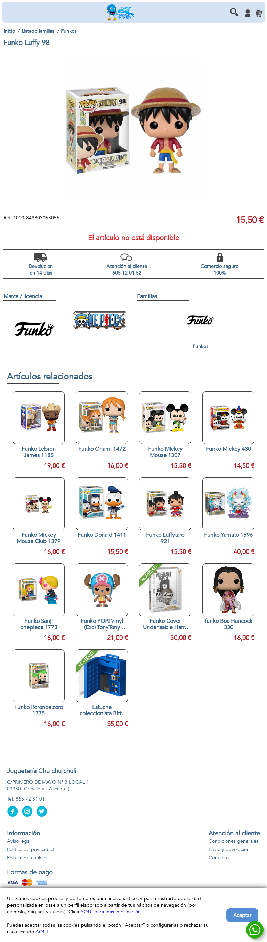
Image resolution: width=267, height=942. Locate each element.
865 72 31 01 (30, 799)
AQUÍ (41, 931)
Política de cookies (27, 858)
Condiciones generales (234, 841)
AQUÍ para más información (110, 912)
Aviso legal (19, 841)
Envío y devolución (229, 849)
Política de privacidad (30, 849)
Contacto (219, 858)
